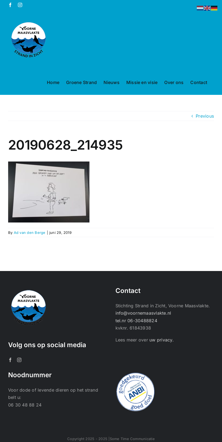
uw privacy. (161, 340)
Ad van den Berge (30, 232)
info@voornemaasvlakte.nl (143, 313)
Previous (205, 116)
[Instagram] (19, 360)
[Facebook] (10, 360)
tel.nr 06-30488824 (136, 320)
